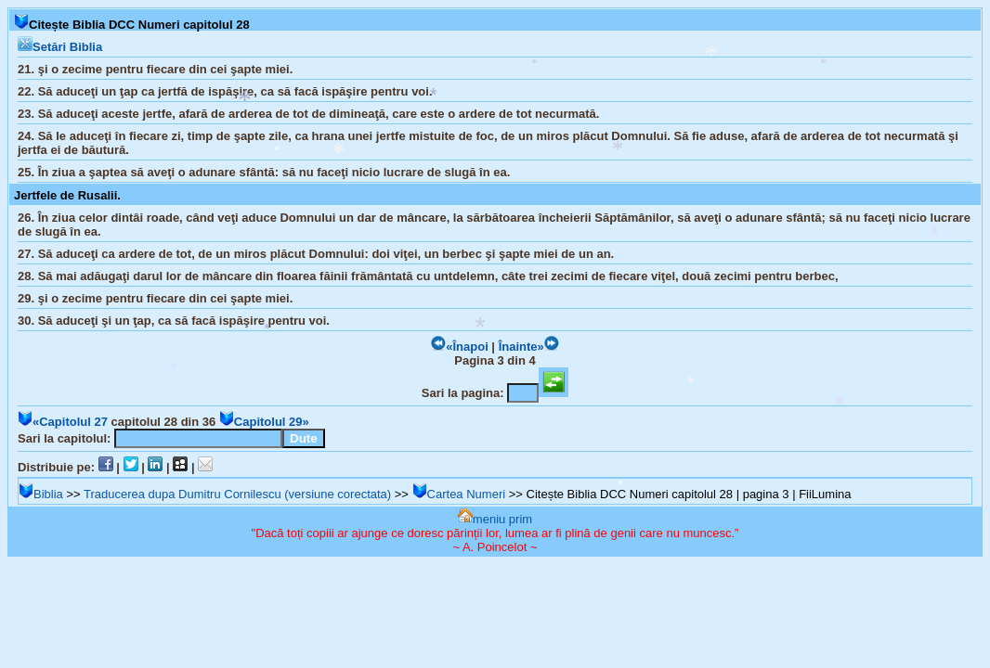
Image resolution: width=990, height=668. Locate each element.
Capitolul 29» (264, 422)
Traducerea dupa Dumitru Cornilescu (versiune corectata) (237, 494)
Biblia (41, 494)
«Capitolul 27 (63, 422)
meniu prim (495, 519)
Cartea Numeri (459, 494)
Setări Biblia (60, 47)
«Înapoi (459, 346)
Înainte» (529, 346)
